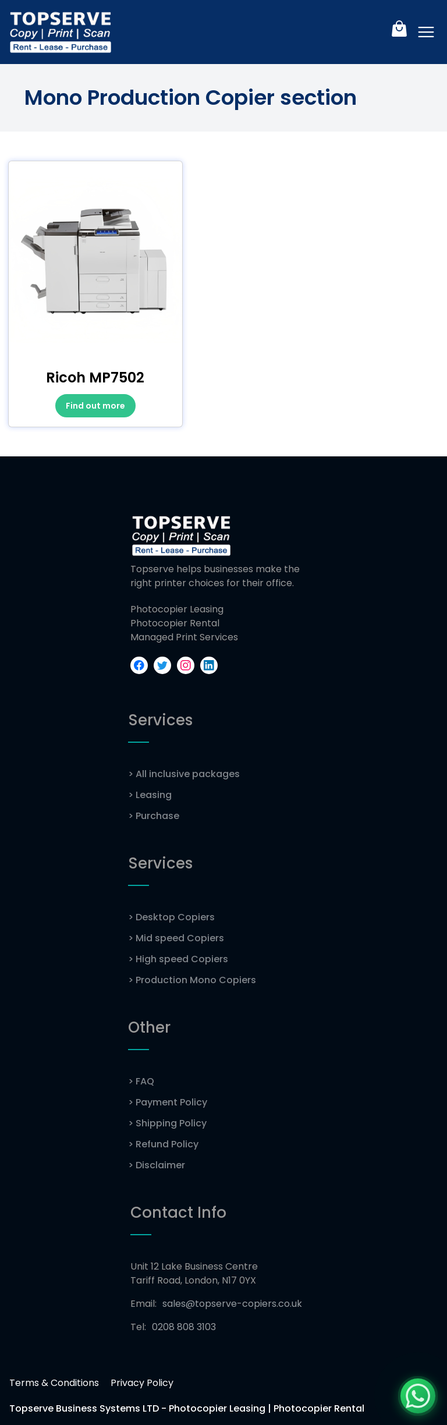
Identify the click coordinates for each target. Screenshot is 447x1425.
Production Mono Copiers (192, 980)
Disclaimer (156, 1165)
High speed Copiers (178, 959)
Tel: (173, 1327)
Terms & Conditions (54, 1382)
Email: (216, 1303)
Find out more (95, 406)
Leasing (150, 795)
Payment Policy (167, 1102)
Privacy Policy (142, 1382)
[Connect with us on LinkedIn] (209, 665)
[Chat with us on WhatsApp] (417, 1395)
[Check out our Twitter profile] (162, 665)
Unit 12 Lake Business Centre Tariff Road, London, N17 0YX (194, 1273)
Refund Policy (163, 1144)
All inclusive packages (184, 774)
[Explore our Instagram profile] (185, 665)
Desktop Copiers (171, 917)
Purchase (153, 816)
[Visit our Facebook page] (139, 665)
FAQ (141, 1081)
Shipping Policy (167, 1123)
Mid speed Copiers (176, 938)
